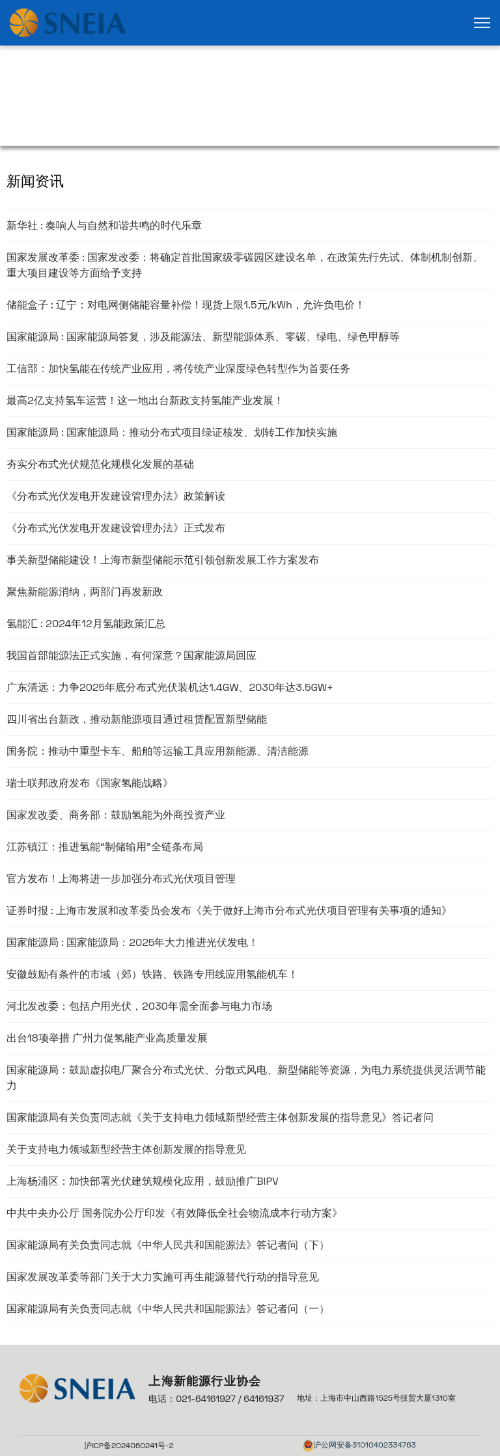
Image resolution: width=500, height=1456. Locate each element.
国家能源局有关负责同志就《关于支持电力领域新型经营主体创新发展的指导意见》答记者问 (220, 1117)
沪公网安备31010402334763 (364, 1445)
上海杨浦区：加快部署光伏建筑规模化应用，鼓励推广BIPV (143, 1181)
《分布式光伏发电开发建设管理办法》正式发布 (116, 528)
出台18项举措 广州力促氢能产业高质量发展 (107, 1038)
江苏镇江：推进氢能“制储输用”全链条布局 (105, 847)
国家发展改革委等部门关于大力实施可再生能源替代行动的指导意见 (163, 1277)
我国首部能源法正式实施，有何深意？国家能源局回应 (132, 655)
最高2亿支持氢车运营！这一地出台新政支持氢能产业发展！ (145, 400)
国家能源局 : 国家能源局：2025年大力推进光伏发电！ (132, 942)
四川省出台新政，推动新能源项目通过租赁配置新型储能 (137, 719)
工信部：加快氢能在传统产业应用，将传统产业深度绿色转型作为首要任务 (178, 368)
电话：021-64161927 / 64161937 (216, 1399)
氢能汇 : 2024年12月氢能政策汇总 (86, 623)
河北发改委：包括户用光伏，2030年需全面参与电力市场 (139, 1006)
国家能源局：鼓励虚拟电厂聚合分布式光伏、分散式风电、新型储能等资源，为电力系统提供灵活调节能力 (246, 1077)
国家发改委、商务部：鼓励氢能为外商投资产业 (116, 815)
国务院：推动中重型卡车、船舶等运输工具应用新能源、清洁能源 (158, 751)
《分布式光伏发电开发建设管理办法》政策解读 (116, 496)
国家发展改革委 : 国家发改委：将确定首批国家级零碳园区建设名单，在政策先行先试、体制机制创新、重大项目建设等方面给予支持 (245, 265)
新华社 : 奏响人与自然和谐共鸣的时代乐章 (104, 225)
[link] (68, 22)
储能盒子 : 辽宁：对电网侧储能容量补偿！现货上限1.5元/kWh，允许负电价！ (186, 305)
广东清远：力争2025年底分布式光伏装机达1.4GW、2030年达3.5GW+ (170, 687)
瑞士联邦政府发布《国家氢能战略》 (90, 783)
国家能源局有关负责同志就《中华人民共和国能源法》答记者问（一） (168, 1308)
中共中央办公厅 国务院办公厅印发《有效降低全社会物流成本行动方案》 (174, 1213)
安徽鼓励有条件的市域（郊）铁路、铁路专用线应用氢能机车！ (152, 974)
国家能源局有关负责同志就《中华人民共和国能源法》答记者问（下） (168, 1245)
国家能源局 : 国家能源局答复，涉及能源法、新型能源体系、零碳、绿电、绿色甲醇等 (203, 337)
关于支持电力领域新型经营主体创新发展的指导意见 (126, 1149)
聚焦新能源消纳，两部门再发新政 (85, 592)
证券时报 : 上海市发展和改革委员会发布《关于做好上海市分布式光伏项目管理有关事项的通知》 (229, 910)
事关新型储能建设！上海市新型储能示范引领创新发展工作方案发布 (163, 560)
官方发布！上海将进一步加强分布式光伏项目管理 (121, 878)
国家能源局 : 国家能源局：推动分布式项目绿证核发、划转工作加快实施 (172, 432)
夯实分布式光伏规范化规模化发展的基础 (100, 464)
